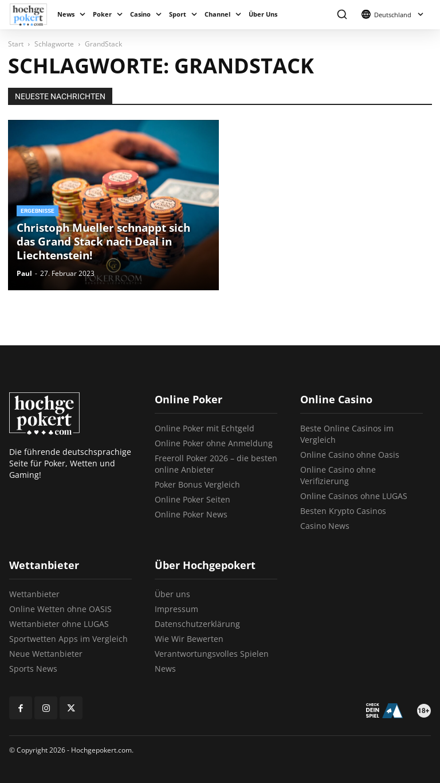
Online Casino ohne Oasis (349, 454)
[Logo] (31, 14)
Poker (102, 14)
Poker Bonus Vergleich (197, 484)
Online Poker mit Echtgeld (204, 428)
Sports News (33, 668)
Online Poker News (191, 514)
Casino (140, 14)
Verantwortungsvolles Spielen (212, 653)
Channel (217, 14)
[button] (341, 14)
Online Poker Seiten (192, 499)
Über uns (172, 594)
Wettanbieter (34, 594)
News (65, 14)
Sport (177, 14)
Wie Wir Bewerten (189, 638)
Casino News (324, 525)
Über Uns (263, 14)
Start (15, 44)
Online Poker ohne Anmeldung (214, 443)
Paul (24, 273)
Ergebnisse (37, 211)
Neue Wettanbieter (45, 653)
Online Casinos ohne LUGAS (353, 495)
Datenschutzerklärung (197, 623)
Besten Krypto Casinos (343, 510)
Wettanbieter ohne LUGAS (59, 623)
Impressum (176, 608)
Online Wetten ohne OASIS (60, 608)
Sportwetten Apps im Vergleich (68, 638)
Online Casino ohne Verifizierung (338, 475)
